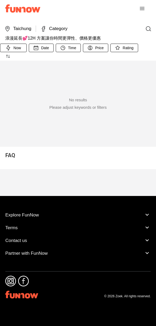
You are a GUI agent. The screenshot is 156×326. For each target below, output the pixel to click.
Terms (78, 235)
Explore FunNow (78, 223)
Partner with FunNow (78, 261)
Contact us (78, 248)
